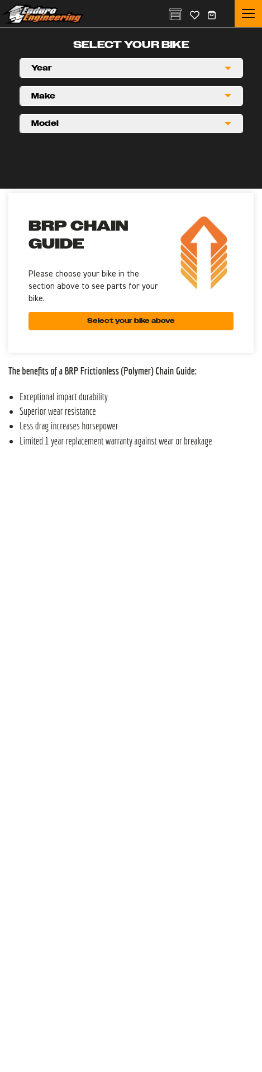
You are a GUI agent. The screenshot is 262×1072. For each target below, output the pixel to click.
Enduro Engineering (42, 14)
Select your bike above (131, 320)
